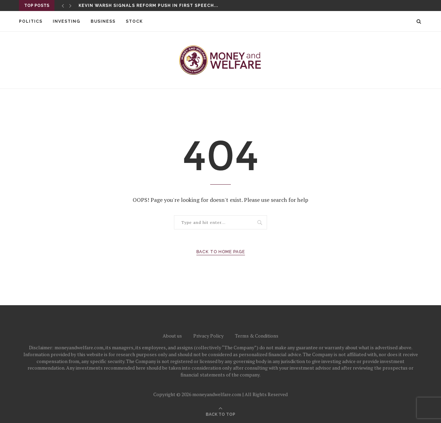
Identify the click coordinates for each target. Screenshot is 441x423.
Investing (66, 21)
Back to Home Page (220, 251)
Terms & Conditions (256, 335)
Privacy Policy (208, 335)
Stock (134, 21)
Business (103, 21)
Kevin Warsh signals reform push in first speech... (148, 5)
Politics (30, 21)
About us (172, 335)
